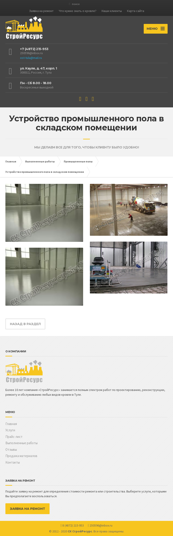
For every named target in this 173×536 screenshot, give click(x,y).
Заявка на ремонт (41, 11)
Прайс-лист (14, 436)
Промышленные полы (78, 161)
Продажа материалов (21, 456)
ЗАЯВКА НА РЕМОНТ (27, 509)
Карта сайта (135, 11)
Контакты (12, 462)
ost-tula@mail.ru (31, 58)
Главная (10, 161)
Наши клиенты (112, 11)
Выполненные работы (40, 161)
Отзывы (11, 449)
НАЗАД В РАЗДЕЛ (25, 324)
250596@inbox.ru (31, 53)
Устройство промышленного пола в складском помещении (44, 171)
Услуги (10, 430)
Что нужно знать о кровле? (77, 11)
